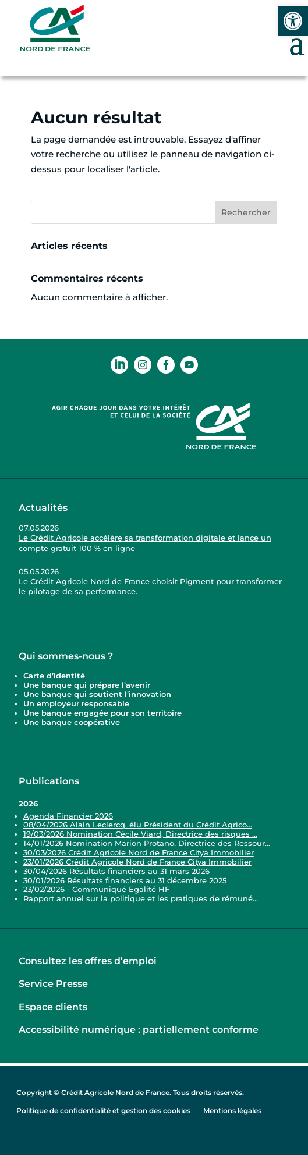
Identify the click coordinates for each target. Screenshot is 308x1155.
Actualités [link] (43, 507)
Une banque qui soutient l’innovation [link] (98, 694)
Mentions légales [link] (232, 1110)
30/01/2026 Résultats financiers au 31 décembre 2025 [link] (124, 880)
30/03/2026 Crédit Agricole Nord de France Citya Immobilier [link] (138, 852)
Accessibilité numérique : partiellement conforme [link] (139, 1029)
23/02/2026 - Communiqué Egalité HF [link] (96, 889)
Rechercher (246, 212)
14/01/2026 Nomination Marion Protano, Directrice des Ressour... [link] (146, 843)
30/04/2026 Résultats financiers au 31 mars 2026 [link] (116, 871)
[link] (293, 21)
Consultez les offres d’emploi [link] (88, 960)
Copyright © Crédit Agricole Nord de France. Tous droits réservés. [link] (130, 1092)
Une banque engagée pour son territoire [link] (103, 712)
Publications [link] (49, 781)
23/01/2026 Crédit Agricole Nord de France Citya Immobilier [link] (137, 861)
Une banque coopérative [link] (71, 722)
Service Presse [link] (53, 983)
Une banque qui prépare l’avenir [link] (86, 685)
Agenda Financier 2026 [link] (68, 815)
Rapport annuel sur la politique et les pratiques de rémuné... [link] (140, 898)
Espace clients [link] (53, 1006)
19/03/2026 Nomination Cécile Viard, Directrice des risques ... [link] (140, 833)
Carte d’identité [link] (54, 675)
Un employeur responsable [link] (76, 703)
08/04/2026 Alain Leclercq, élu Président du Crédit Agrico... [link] (137, 824)
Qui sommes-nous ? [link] (66, 656)
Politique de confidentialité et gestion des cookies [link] (103, 1110)
